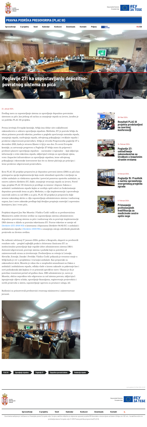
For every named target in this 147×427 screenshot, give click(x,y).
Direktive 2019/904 (32, 229)
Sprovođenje (10, 26)
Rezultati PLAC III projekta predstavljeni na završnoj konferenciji (130, 126)
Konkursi (58, 26)
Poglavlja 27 (39, 372)
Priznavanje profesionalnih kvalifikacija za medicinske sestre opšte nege (128, 210)
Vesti (35, 26)
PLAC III (5, 372)
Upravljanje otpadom (22, 372)
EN (141, 26)
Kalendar (46, 26)
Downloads (70, 26)
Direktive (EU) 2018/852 (13, 226)
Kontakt (83, 26)
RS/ (138, 26)
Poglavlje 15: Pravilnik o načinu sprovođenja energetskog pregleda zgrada (130, 182)
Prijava (94, 26)
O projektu (24, 26)
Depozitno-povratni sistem (58, 372)
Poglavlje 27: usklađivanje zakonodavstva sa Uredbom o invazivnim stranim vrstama (130, 154)
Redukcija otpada (80, 372)
